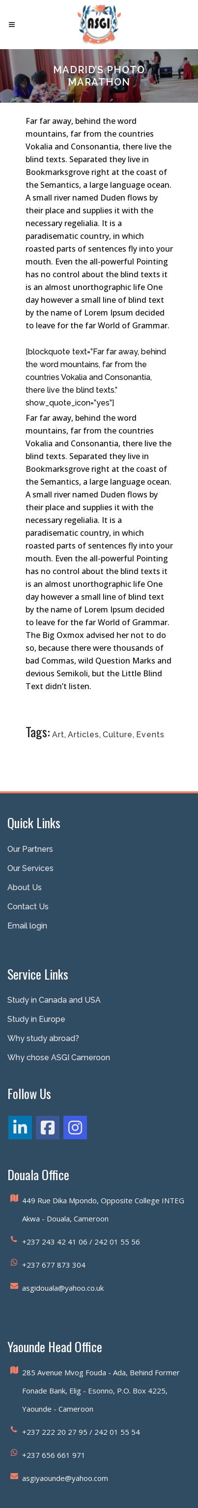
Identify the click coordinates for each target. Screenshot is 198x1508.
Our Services (30, 868)
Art (58, 734)
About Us (24, 887)
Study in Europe (36, 1019)
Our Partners (30, 849)
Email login (27, 925)
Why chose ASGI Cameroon (58, 1057)
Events (150, 734)
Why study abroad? (43, 1038)
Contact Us (28, 906)
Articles (83, 734)
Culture (118, 734)
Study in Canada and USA (54, 1000)
